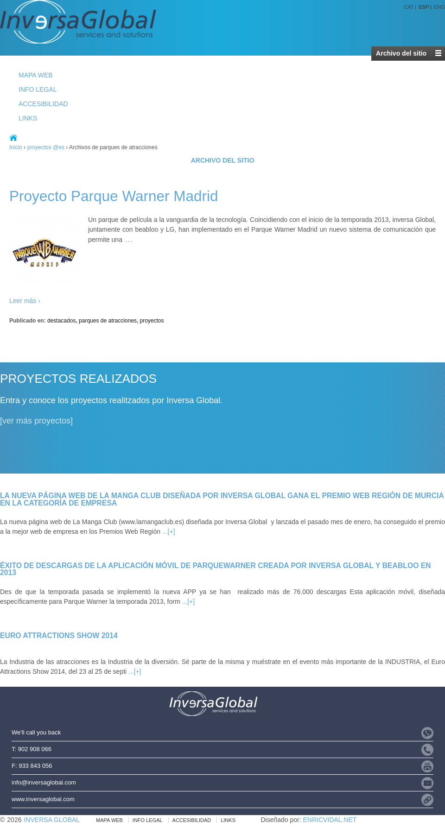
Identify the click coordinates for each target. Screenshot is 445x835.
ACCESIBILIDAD (43, 104)
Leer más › (24, 300)
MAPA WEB (36, 75)
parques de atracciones (108, 320)
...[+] (168, 531)
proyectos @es (45, 147)
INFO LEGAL (38, 89)
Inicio (15, 147)
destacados (61, 320)
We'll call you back (36, 732)
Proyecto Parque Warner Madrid (113, 196)
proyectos (152, 320)
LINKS (28, 118)
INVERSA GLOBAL (52, 819)
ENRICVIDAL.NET (329, 819)
